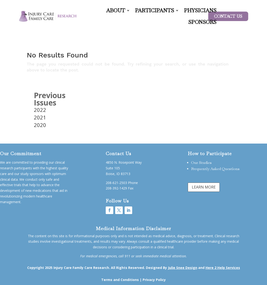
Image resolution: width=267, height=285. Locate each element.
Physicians (200, 10)
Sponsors (202, 22)
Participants (154, 10)
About (115, 10)
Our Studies (201, 162)
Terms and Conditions (120, 279)
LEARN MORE (204, 187)
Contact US (228, 16)
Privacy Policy (154, 279)
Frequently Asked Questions (215, 168)
